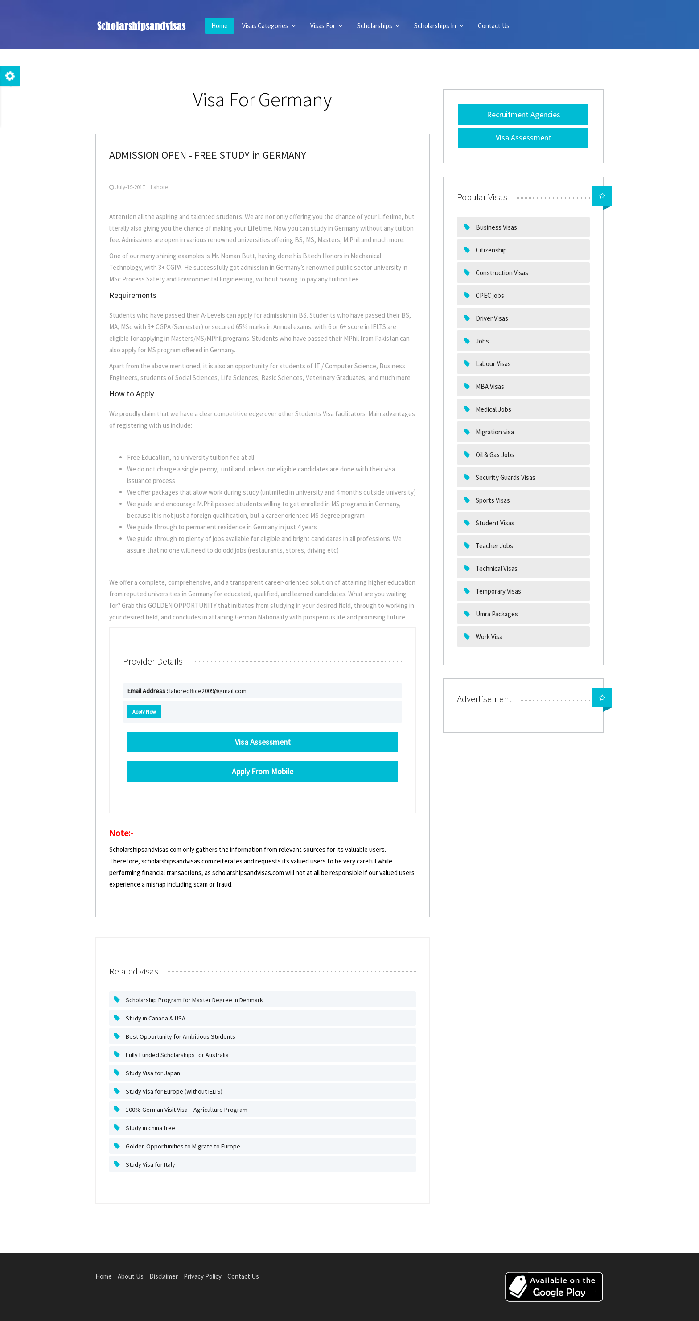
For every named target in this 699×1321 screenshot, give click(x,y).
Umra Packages (496, 614)
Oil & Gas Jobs (494, 454)
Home (219, 25)
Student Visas (494, 523)
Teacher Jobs (493, 545)
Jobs (481, 341)
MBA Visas (489, 386)
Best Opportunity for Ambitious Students (179, 1036)
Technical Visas (496, 568)
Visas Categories (269, 25)
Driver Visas (491, 318)
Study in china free (149, 1128)
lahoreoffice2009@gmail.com (187, 691)
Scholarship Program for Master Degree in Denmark (193, 1000)
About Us (131, 1276)
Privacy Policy (203, 1276)
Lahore (159, 187)
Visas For (326, 25)
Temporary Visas (497, 591)
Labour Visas (492, 363)
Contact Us (494, 25)
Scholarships (378, 25)
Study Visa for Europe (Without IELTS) (173, 1091)
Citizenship (490, 250)
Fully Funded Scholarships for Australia (176, 1055)
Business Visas (495, 227)
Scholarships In (439, 25)
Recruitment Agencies (523, 114)
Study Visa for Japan (152, 1073)
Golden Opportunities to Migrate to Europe (182, 1146)
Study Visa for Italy (149, 1164)
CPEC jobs (489, 295)
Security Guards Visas (504, 477)
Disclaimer (163, 1276)
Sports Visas (492, 500)
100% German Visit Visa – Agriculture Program (185, 1110)
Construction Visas (501, 272)
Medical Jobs (492, 409)
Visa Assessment (523, 137)
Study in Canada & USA (154, 1018)
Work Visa (488, 636)
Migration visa (494, 432)
